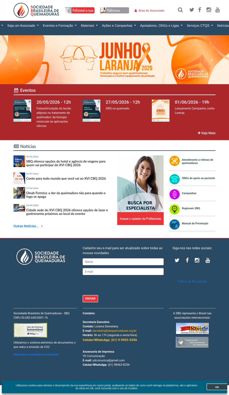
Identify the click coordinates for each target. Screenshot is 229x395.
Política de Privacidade (192, 281)
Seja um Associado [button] (21, 25)
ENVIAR (90, 298)
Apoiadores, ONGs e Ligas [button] (160, 25)
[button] (17, 59)
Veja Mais (207, 133)
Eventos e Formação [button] (58, 25)
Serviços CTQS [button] (198, 25)
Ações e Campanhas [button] (117, 25)
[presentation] (110, 285)
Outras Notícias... (26, 226)
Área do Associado (152, 10)
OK (207, 387)
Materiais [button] (88, 25)
